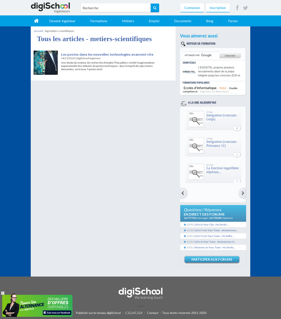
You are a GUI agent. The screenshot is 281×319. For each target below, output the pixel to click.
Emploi (154, 21)
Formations (98, 21)
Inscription (218, 8)
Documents (182, 21)
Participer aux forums (211, 259)
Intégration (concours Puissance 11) (221, 143)
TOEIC (223, 88)
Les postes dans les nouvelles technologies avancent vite (107, 54)
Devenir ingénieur (62, 21)
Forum (233, 21)
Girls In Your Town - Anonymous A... (215, 241)
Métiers (128, 21)
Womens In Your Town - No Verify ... (215, 247)
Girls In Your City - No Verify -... (212, 224)
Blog (209, 21)
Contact (153, 313)
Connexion (192, 8)
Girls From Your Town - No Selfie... (214, 236)
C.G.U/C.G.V (133, 313)
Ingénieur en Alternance (214, 91)
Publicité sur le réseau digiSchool (98, 313)
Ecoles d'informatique (200, 88)
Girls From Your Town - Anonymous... (216, 230)
